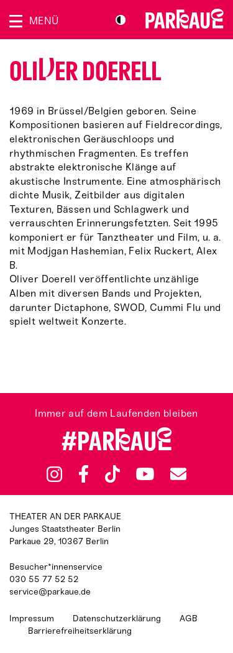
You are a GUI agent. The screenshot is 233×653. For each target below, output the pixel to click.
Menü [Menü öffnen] (43, 21)
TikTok (113, 474)
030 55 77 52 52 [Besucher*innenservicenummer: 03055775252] (43, 579)
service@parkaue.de (50, 591)
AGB (189, 618)
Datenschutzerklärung (117, 618)
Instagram (54, 474)
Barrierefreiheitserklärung (80, 631)
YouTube (145, 474)
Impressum (31, 618)
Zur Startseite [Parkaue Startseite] (184, 18)
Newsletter (178, 473)
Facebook (83, 474)
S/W (120, 20)
